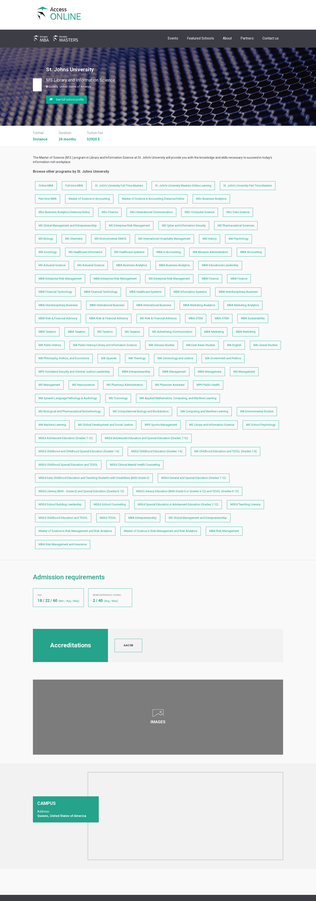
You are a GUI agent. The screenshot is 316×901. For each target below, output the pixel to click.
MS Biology (46, 238)
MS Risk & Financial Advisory (158, 318)
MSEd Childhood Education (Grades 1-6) (156, 451)
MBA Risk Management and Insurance (63, 544)
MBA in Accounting (168, 252)
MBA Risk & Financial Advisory (58, 318)
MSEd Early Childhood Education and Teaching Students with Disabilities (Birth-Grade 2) (94, 477)
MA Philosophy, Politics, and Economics (64, 358)
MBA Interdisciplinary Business (238, 291)
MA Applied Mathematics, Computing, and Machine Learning (178, 398)
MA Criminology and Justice (175, 358)
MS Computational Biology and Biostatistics (141, 411)
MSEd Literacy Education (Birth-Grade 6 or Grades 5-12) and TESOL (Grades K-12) (187, 491)
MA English (234, 345)
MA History (210, 238)
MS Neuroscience (83, 384)
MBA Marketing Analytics (199, 305)
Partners (247, 38)
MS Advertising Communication (172, 331)
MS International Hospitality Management (164, 238)
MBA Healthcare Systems (145, 291)
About (227, 38)
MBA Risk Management (224, 531)
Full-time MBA (74, 185)
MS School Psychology (260, 424)
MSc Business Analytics (211, 198)
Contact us (270, 38)
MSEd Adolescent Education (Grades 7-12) (66, 438)
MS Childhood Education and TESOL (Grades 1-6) (225, 451)
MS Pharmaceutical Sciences (236, 225)
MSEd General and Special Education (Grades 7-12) (193, 477)
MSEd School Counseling (110, 504)
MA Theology (137, 358)
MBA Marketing (214, 331)
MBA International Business (107, 305)
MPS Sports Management (161, 424)
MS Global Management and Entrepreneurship (68, 225)
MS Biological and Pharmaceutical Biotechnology (70, 411)
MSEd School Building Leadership (60, 504)
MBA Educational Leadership (220, 265)
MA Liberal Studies (265, 345)
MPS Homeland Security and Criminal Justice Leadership (74, 371)
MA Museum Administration (210, 252)
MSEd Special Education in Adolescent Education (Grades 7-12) (178, 504)
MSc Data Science (238, 212)
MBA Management (174, 371)
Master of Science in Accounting (89, 198)
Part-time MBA (48, 198)
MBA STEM (196, 318)
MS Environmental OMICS (110, 238)
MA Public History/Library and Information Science (105, 345)
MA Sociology (48, 252)
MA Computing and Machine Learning (204, 411)
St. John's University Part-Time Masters (247, 185)
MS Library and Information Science (211, 424)
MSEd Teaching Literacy (245, 504)
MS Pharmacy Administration (125, 384)
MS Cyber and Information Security (184, 225)
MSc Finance (110, 212)
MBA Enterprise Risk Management (60, 278)
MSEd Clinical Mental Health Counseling (135, 464)
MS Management (244, 371)
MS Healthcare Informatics (85, 252)
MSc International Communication (151, 212)
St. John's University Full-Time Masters (119, 185)
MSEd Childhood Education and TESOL (63, 517)
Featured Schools (200, 38)
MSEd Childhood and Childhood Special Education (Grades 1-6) (79, 451)
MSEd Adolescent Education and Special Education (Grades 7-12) (146, 438)
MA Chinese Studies (161, 345)
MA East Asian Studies (200, 345)
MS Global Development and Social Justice (105, 424)
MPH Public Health (208, 384)
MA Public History (50, 345)
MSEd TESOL (108, 517)
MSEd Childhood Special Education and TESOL (68, 464)
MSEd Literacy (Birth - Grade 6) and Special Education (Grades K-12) (81, 491)
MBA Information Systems (190, 291)
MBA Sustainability (253, 318)
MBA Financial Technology (55, 291)
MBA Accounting (251, 252)
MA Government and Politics (223, 358)
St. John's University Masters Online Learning (183, 185)
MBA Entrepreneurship (136, 371)
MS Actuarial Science (52, 265)
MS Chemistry (74, 238)
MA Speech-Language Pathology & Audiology (68, 398)
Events (173, 38)
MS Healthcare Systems (129, 252)
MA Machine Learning (52, 424)
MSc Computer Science (199, 212)
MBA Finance (210, 278)
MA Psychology (238, 238)
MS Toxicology (118, 398)
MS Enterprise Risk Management (129, 225)
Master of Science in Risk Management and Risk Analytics (75, 531)
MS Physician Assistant (170, 384)
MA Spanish (109, 358)
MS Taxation (105, 331)
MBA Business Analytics (131, 265)
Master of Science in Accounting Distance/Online (153, 198)
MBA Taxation (47, 331)
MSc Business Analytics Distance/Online (64, 212)
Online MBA (46, 185)
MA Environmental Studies (256, 411)
